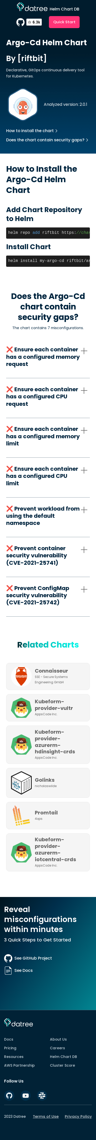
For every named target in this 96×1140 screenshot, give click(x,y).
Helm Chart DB (63, 1056)
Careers (57, 1048)
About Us (58, 1039)
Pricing (10, 1048)
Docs (8, 1039)
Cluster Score (62, 1065)
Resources (14, 1056)
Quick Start (64, 22)
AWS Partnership (19, 1065)
